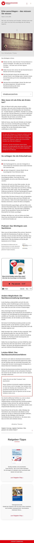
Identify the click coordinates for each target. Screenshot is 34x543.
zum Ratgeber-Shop (16, 477)
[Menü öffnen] (31, 3)
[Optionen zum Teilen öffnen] (17, 30)
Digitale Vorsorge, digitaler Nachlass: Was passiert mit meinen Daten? (13, 429)
